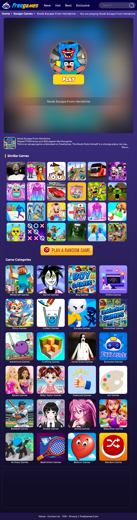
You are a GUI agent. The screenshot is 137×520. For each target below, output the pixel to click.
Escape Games (23, 13)
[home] (20, 1)
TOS (64, 516)
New (47, 5)
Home (6, 13)
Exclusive (83, 5)
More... (125, 147)
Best (68, 5)
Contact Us (54, 516)
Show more (17, 505)
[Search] (117, 5)
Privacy (73, 516)
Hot (58, 5)
